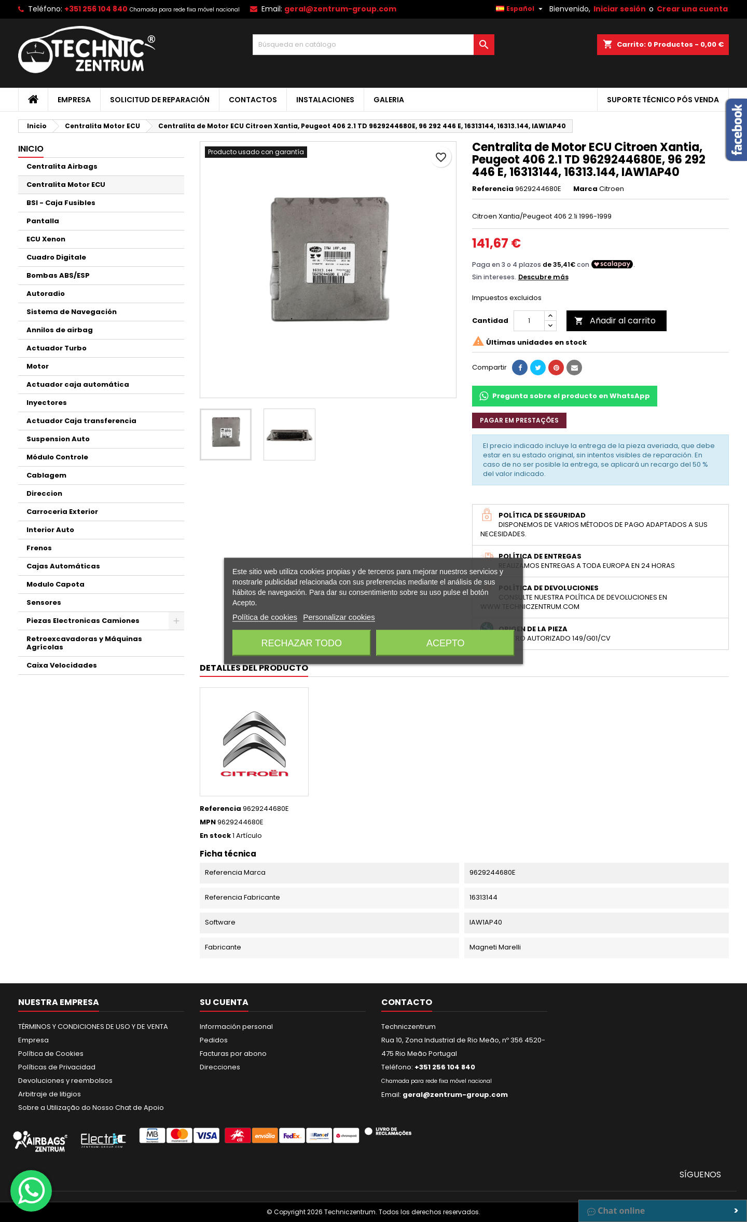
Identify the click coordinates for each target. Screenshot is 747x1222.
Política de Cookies (51, 1053)
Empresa (74, 99)
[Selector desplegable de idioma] (520, 9)
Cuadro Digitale (56, 257)
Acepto (445, 643)
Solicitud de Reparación (160, 99)
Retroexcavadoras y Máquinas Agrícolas (84, 643)
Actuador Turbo (56, 348)
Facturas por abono (233, 1053)
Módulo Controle (57, 457)
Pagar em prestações (519, 420)
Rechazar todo (301, 643)
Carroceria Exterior (62, 512)
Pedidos (214, 1040)
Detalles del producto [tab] (254, 668)
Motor (37, 366)
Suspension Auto (58, 439)
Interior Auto (50, 530)
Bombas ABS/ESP (58, 275)
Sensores (43, 602)
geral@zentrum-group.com (340, 9)
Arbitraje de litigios (49, 1094)
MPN (208, 822)
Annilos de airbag (59, 330)
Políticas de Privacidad (56, 1067)
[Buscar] (374, 44)
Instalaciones (325, 99)
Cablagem (46, 475)
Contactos (253, 99)
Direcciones (220, 1067)
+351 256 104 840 (96, 9)
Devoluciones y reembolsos (65, 1080)
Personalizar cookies (339, 617)
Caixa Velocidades (61, 665)
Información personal (236, 1026)
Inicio (31, 149)
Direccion (44, 493)
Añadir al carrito (615, 321)
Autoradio (45, 293)
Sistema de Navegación (71, 312)
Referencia (493, 189)
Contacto (406, 1002)
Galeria (389, 99)
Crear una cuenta (692, 9)
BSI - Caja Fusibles (60, 203)
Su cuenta (224, 1002)
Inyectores (46, 403)
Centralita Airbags (62, 166)
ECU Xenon (45, 239)
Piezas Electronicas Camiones (83, 621)
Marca (585, 189)
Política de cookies (264, 617)
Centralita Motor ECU (65, 184)
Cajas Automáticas (63, 566)
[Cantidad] (529, 320)
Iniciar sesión (619, 9)
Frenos (39, 548)
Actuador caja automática (77, 384)
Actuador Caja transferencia (81, 421)
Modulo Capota (55, 584)
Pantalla (42, 221)
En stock (215, 835)
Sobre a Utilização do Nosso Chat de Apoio (91, 1107)
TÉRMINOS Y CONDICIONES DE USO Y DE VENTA (93, 1026)
